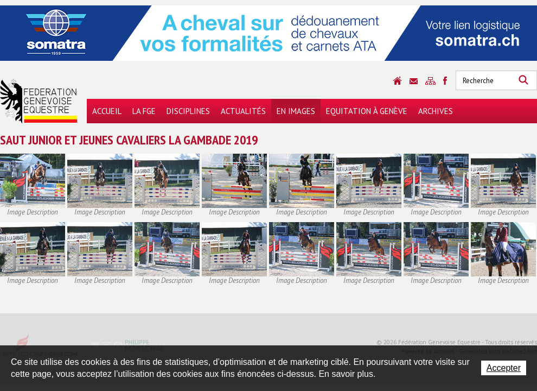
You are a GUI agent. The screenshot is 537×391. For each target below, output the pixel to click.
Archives (435, 111)
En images (296, 111)
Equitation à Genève (366, 111)
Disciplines (188, 111)
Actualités (243, 111)
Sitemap (430, 81)
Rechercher (523, 80)
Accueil (107, 111)
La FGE (144, 111)
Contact (414, 81)
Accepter (504, 368)
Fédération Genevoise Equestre (39, 101)
